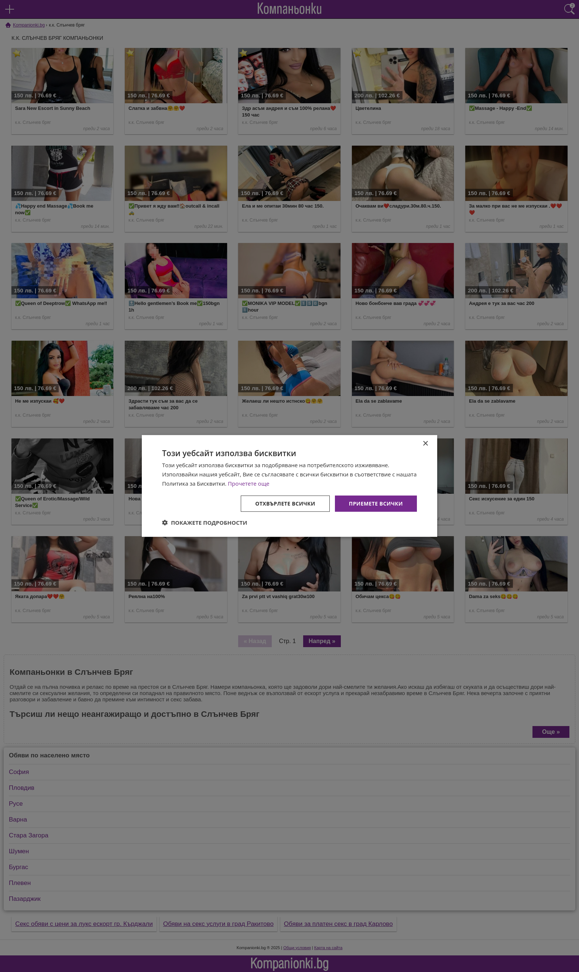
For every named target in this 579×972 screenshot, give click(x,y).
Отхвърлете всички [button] (285, 503)
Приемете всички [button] (376, 503)
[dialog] (289, 486)
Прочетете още (248, 483)
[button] (204, 522)
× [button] (425, 444)
